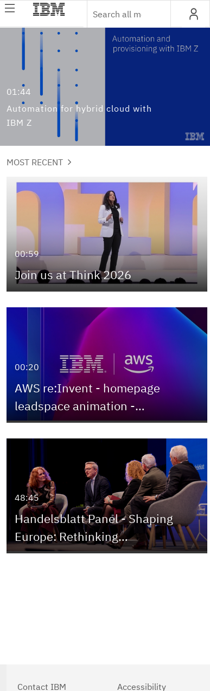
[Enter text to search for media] (117, 14)
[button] (193, 14)
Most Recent (39, 162)
